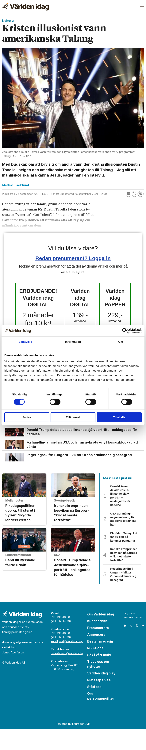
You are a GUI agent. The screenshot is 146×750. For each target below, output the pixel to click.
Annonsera (96, 655)
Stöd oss (94, 708)
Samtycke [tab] (25, 341)
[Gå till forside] (25, 6)
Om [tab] (120, 341)
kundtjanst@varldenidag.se (68, 662)
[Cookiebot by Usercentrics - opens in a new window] (125, 331)
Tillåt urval (73, 417)
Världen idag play (101, 694)
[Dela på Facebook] (128, 194)
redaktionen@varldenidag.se (69, 674)
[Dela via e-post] (141, 194)
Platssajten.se (99, 701)
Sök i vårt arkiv (99, 676)
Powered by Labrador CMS (73, 744)
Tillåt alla (119, 417)
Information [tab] (73, 341)
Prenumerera (98, 649)
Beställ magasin (100, 662)
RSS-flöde (95, 669)
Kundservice (97, 642)
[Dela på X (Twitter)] (134, 194)
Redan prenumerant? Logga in (73, 258)
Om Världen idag (100, 635)
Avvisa (26, 417)
